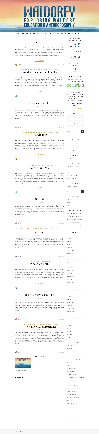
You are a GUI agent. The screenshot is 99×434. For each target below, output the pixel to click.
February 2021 (70, 270)
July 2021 (69, 262)
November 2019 (70, 311)
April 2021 (69, 264)
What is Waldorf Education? (65, 33)
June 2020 (69, 291)
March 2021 (69, 267)
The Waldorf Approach (42, 69)
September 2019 (70, 317)
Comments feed (70, 420)
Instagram (79, 58)
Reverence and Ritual (39, 103)
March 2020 (69, 299)
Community (51, 33)
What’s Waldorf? (39, 263)
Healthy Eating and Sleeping (73, 139)
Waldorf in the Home (42, 39)
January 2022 (69, 247)
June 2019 (69, 325)
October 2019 (70, 314)
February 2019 (70, 337)
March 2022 (69, 241)
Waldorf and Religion (71, 383)
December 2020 (70, 276)
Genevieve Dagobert (71, 213)
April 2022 (69, 238)
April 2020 (69, 296)
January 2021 (69, 273)
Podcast (33, 39)
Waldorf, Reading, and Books (40, 72)
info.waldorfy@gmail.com (72, 186)
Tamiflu (68, 219)
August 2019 (69, 320)
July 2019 (69, 322)
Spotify (79, 46)
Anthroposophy (70, 348)
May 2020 (69, 293)
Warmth (40, 199)
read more (40, 60)
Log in (68, 414)
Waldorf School (70, 400)
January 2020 (69, 305)
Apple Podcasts (71, 46)
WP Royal (23, 431)
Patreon (75, 71)
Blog (44, 33)
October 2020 (70, 279)
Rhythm (39, 232)
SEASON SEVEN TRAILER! (40, 295)
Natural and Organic (71, 362)
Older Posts (19, 377)
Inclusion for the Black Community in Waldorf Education (76, 358)
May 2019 (69, 328)
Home (18, 33)
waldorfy (19, 64)
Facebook (75, 58)
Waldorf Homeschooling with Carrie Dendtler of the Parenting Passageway (74, 224)
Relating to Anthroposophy (77, 219)
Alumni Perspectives (71, 345)
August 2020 (69, 285)
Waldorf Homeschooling (72, 391)
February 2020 (70, 302)
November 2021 (70, 250)
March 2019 (69, 334)
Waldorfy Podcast (35, 33)
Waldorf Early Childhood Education (37, 324)
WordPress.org (70, 422)
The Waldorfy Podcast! (21, 370)
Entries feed (69, 417)
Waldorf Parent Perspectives (73, 397)
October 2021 (70, 253)
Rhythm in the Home (40, 228)
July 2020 (69, 288)
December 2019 (70, 308)
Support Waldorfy (70, 371)
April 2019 (69, 331)
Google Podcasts (75, 46)
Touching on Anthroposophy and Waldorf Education (77, 379)
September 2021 (70, 256)
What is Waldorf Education (45, 165)
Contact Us (78, 33)
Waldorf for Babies (71, 388)
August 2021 (69, 259)
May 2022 (69, 235)
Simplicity (40, 42)
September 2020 (70, 282)
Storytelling (40, 134)
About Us (25, 33)
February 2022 (70, 244)
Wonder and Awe (40, 167)
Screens (68, 145)
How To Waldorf (25, 39)
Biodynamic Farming (71, 351)
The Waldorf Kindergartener (39, 326)
